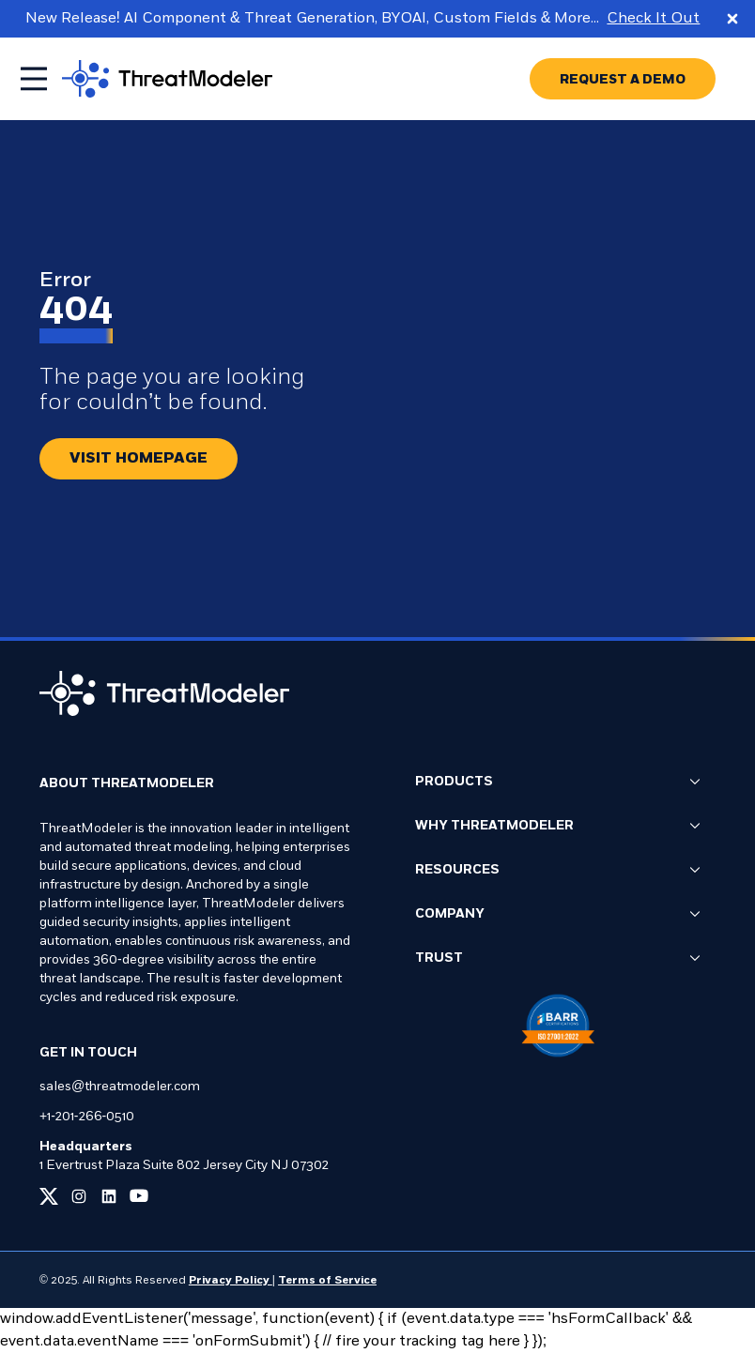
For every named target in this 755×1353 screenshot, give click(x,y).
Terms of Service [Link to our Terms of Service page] (327, 1280)
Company (558, 914)
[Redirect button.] (138, 458)
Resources (558, 870)
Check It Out (653, 18)
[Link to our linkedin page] (109, 1196)
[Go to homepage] (167, 79)
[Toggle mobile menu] (34, 79)
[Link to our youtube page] (139, 1196)
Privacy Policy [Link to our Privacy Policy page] (230, 1280)
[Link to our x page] (48, 1196)
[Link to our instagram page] (78, 1196)
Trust (558, 958)
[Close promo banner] (732, 18)
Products (558, 782)
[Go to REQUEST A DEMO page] (623, 78)
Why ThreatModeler (558, 826)
